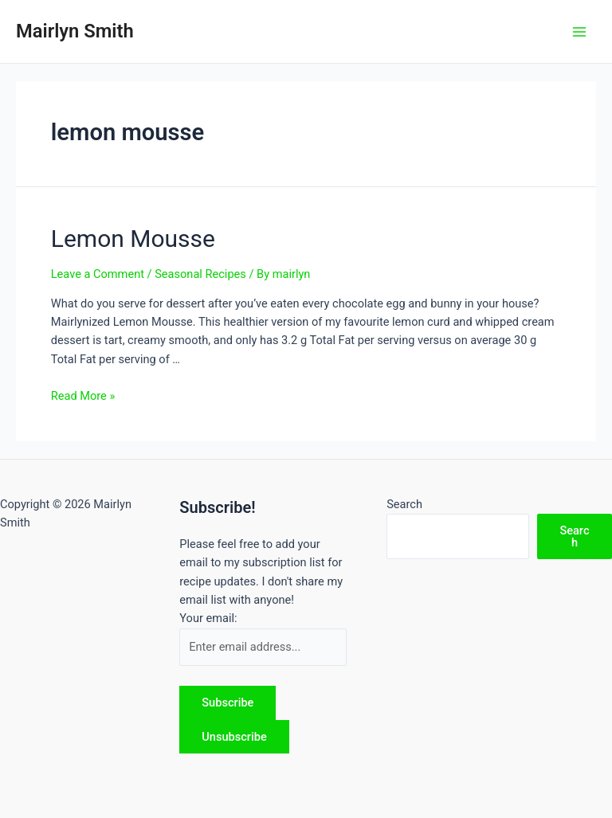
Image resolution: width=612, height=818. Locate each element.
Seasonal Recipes (200, 274)
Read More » (83, 396)
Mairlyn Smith (75, 31)
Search (404, 504)
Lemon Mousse (133, 238)
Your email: (208, 618)
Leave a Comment (97, 274)
